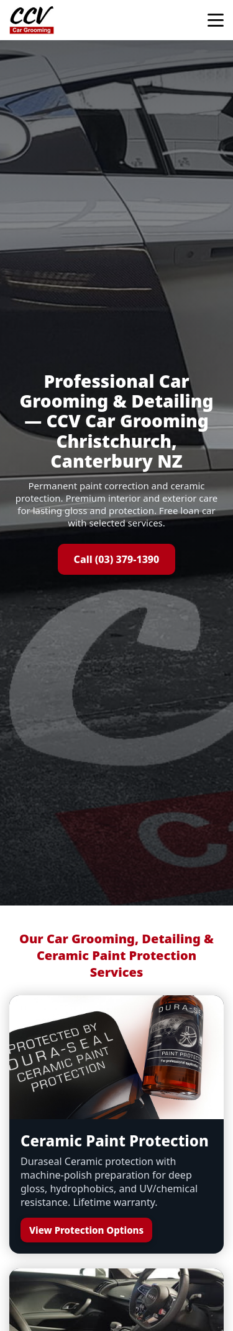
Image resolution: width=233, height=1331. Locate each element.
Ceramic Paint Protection (115, 1140)
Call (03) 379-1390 (117, 559)
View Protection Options (86, 1230)
